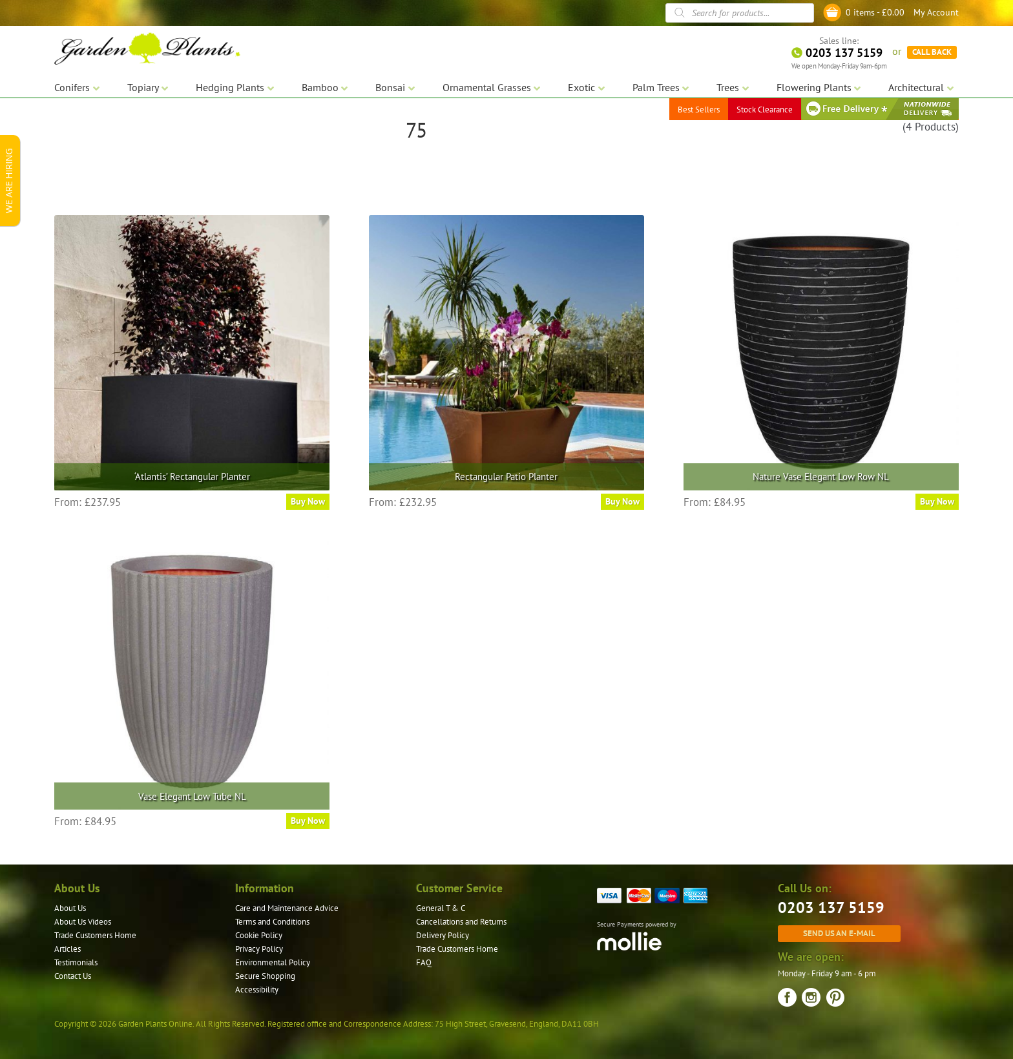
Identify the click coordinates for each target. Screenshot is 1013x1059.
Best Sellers (699, 109)
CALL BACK (932, 52)
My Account (936, 12)
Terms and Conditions (272, 921)
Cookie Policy (258, 935)
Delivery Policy (442, 935)
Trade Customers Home (95, 935)
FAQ (424, 962)
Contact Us (72, 975)
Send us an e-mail (839, 933)
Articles (67, 948)
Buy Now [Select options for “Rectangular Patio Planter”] (622, 501)
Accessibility (256, 989)
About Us (70, 908)
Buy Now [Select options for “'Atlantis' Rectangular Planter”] (308, 501)
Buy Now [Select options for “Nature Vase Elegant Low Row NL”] (937, 501)
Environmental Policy (272, 962)
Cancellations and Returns (461, 921)
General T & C (440, 908)
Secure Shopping (265, 975)
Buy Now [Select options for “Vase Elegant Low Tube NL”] (308, 820)
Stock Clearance (764, 109)
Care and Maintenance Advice (287, 908)
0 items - (875, 12)
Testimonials (76, 962)
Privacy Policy (259, 948)
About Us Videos (82, 921)
